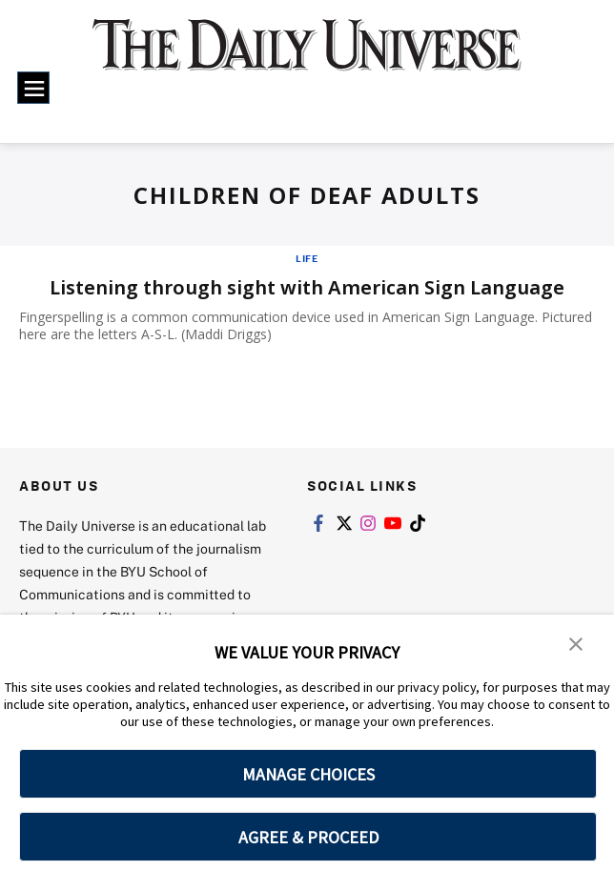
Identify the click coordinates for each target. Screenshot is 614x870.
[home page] (307, 56)
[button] (576, 642)
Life (307, 258)
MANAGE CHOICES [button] (308, 774)
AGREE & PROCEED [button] (308, 837)
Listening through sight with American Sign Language (307, 287)
